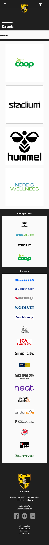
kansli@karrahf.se (24, 509)
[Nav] (5, 4)
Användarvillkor (24, 529)
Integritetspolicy (24, 533)
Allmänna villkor (24, 526)
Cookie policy (24, 531)
